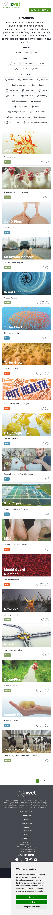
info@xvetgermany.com (28, 851)
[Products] (11, 5)
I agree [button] (31, 897)
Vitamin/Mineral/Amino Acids (35, 122)
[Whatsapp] (31, 860)
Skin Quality (40, 117)
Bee (35, 69)
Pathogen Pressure (17, 112)
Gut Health (11, 96)
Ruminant (27, 63)
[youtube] (35, 860)
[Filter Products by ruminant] (47, 197)
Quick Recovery (37, 112)
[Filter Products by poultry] (42, 162)
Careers (26, 827)
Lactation (36, 101)
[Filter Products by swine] (47, 162)
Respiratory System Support (18, 117)
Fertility (43, 90)
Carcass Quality (26, 80)
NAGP (35, 106)
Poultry (13, 63)
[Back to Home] (26, 793)
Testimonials (26, 831)
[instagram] (21, 860)
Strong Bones (12, 122)
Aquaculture (21, 69)
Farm (35, 52)
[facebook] (17, 860)
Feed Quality (28, 90)
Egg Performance (17, 85)
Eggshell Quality (36, 85)
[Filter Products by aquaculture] (47, 514)
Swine (40, 63)
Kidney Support (19, 101)
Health (18, 52)
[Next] (47, 781)
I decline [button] (32, 902)
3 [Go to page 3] (44, 781)
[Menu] (49, 3)
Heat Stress (27, 96)
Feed (27, 52)
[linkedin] (26, 860)
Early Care (43, 80)
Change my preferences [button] (32, 907)
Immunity (42, 96)
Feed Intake (12, 90)
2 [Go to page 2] (41, 781)
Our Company (26, 823)
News (26, 835)
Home (26, 820)
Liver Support (20, 106)
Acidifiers (9, 80)
